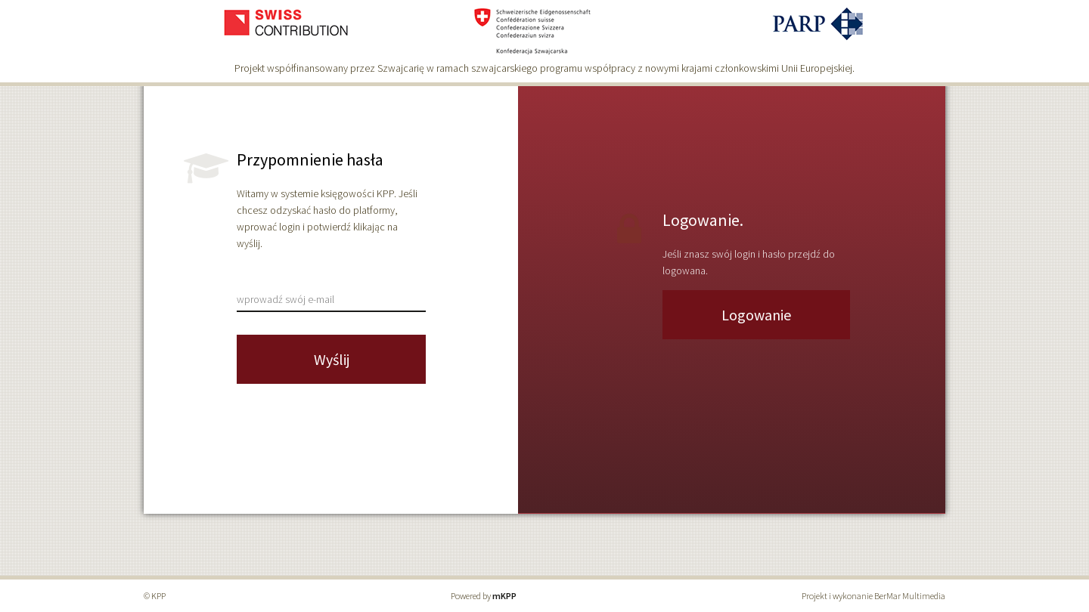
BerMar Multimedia (909, 595)
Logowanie (756, 314)
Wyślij (331, 359)
